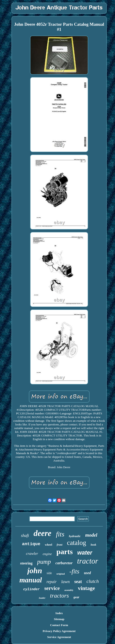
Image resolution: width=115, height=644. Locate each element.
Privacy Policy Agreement (59, 631)
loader (42, 597)
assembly (68, 590)
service (52, 588)
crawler (32, 553)
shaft (25, 535)
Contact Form (59, 625)
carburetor (64, 563)
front (60, 544)
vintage (86, 588)
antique (31, 544)
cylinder (31, 589)
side (49, 573)
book (93, 544)
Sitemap (59, 619)
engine (47, 554)
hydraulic (75, 536)
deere (42, 533)
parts (64, 551)
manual (30, 580)
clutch (93, 581)
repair (52, 581)
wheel (48, 544)
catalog (76, 542)
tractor (87, 561)
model (91, 535)
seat (78, 581)
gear (76, 597)
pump (44, 561)
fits (60, 534)
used (87, 573)
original (60, 573)
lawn (65, 581)
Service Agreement (59, 637)
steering (26, 563)
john (34, 570)
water (84, 552)
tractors (59, 595)
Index (59, 613)
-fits (74, 571)
